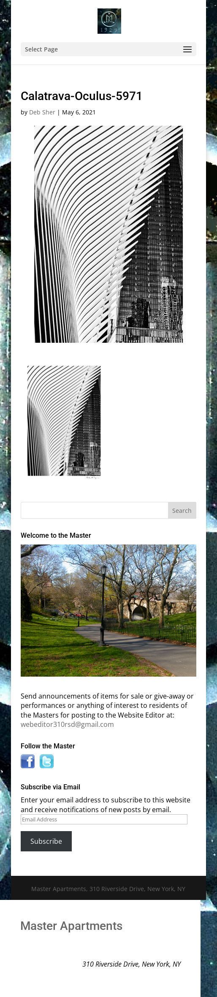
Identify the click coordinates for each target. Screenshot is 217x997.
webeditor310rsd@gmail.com (67, 724)
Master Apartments (71, 926)
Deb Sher (42, 112)
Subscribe (46, 841)
